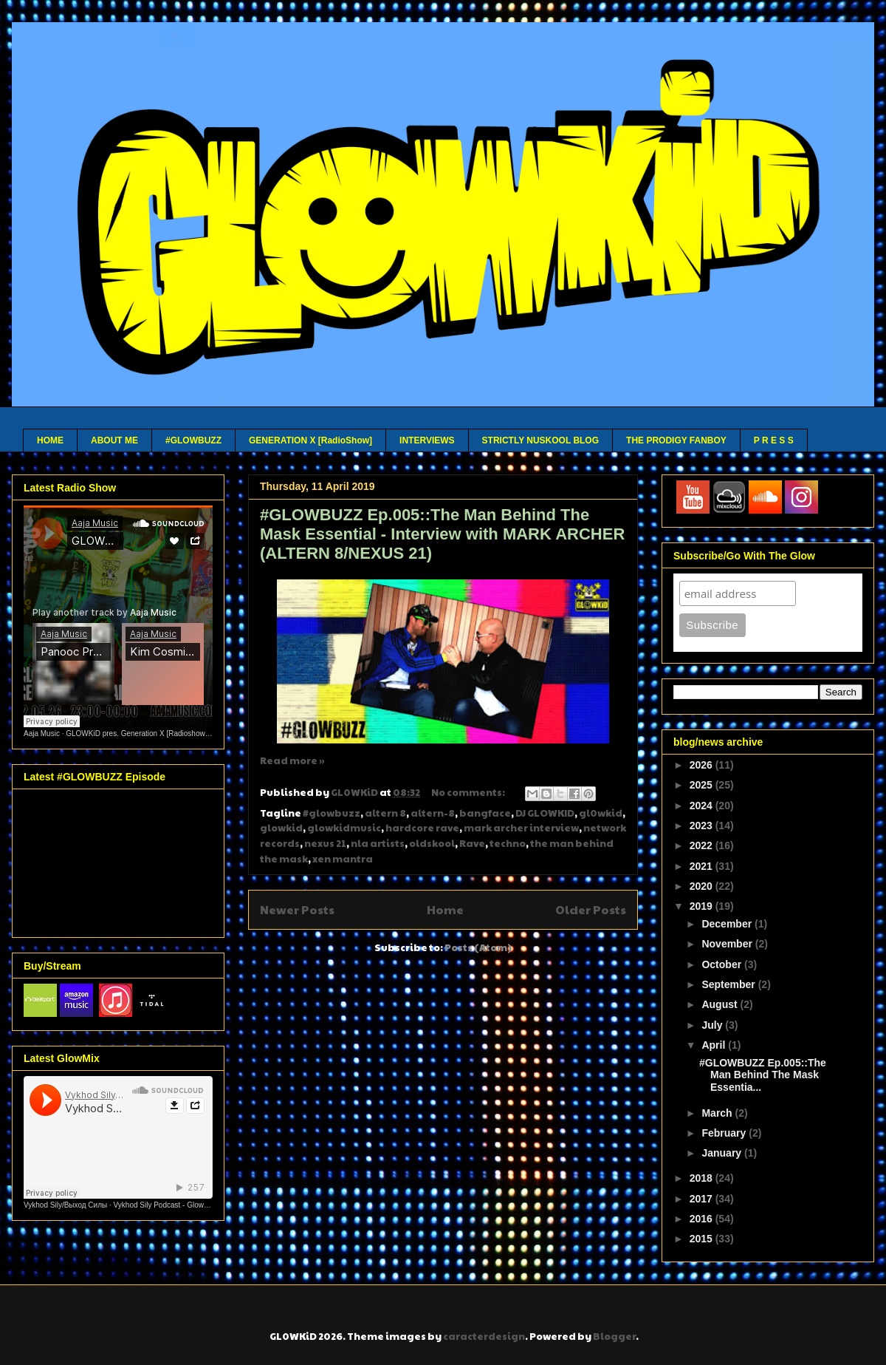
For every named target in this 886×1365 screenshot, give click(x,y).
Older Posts (590, 909)
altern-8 (433, 813)
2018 (702, 1178)
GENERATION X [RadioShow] (310, 440)
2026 (702, 765)
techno (508, 843)
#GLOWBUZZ (193, 440)
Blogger (614, 1336)
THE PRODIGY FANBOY (676, 440)
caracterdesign (484, 1336)
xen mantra (342, 858)
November (728, 944)
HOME (50, 440)
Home (445, 909)
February (725, 1133)
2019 (702, 906)
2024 (702, 805)
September (729, 984)
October (722, 964)
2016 (702, 1219)
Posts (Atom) (478, 947)
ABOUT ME (114, 440)
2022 (702, 845)
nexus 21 (325, 843)
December (728, 924)
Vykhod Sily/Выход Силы (65, 1205)
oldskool (432, 843)
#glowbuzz (331, 813)
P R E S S (774, 440)
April (714, 1045)
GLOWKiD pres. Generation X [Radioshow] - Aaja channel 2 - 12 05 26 (182, 733)
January (722, 1153)
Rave (472, 843)
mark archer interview (521, 827)
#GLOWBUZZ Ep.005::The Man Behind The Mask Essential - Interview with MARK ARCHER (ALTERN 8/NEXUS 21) (442, 534)
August (720, 1004)
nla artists (378, 843)
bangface (485, 813)
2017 (702, 1199)
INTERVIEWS (426, 440)
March (718, 1113)
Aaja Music (42, 733)
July (713, 1025)
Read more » (292, 760)
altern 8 (385, 813)
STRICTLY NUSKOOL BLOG (540, 440)
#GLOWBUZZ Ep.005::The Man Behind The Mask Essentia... (762, 1075)
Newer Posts (297, 909)
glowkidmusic (344, 827)
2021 (702, 866)
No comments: (468, 792)
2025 (702, 785)
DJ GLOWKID (544, 813)
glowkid (281, 827)
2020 (702, 886)
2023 (702, 825)
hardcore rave (422, 827)
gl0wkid (600, 813)
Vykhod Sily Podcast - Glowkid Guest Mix (181, 1205)
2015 (702, 1239)
